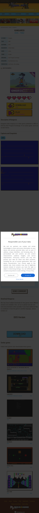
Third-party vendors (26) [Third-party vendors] (20, 257)
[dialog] (19, 256)
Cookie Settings (21, 270)
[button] (19, 279)
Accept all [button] (28, 275)
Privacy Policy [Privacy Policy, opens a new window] (30, 270)
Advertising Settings (15, 269)
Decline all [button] (11, 275)
